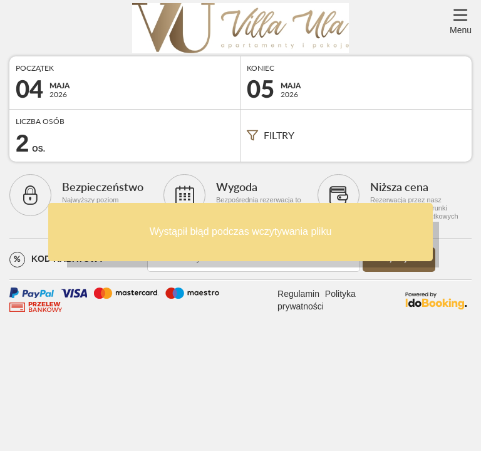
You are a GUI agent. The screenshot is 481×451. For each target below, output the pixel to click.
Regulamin (298, 294)
